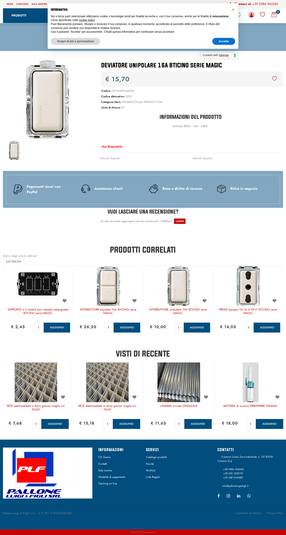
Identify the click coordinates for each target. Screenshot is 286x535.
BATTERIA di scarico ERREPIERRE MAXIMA (250, 406)
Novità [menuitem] (150, 464)
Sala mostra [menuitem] (39, 4)
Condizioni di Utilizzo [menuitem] (248, 513)
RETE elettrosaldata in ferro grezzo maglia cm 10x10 (107, 408)
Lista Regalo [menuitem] (153, 477)
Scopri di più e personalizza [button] (75, 41)
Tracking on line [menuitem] (107, 483)
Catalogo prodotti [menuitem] (156, 457)
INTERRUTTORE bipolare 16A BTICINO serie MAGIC (108, 311)
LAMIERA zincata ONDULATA (178, 406)
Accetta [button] (224, 41)
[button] (47, 99)
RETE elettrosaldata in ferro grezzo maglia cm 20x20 (36, 408)
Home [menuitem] (10, 4)
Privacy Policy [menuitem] (275, 513)
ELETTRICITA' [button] (13, 262)
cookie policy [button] (87, 20)
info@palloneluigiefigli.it (235, 486)
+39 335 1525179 (233, 473)
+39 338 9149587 (233, 477)
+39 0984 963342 (265, 4)
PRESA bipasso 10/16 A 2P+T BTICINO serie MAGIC (248, 311)
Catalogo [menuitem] (22, 4)
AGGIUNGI (57, 327)
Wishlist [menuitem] (150, 470)
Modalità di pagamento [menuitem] (112, 477)
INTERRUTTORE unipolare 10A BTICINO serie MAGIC (178, 311)
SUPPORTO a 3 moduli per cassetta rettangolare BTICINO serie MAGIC (38, 311)
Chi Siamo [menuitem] (104, 457)
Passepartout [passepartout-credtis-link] (149, 532)
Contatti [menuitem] (102, 464)
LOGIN (180, 221)
